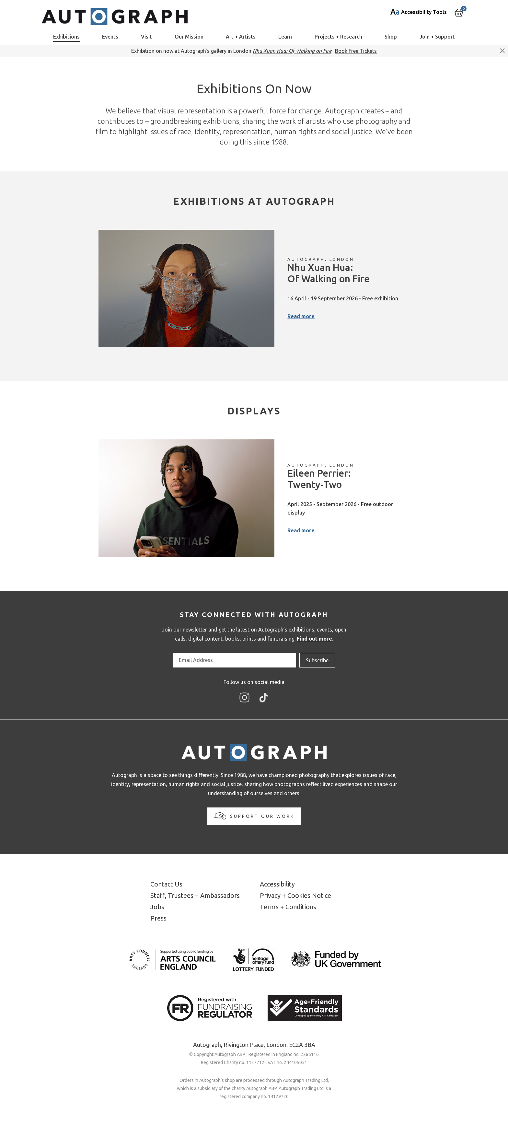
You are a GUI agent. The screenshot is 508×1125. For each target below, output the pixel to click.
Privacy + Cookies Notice (295, 895)
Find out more (314, 639)
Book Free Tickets (356, 51)
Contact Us (166, 884)
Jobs (157, 906)
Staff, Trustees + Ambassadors (195, 895)
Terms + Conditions (288, 906)
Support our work (254, 815)
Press (158, 918)
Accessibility (277, 884)
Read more (301, 316)
